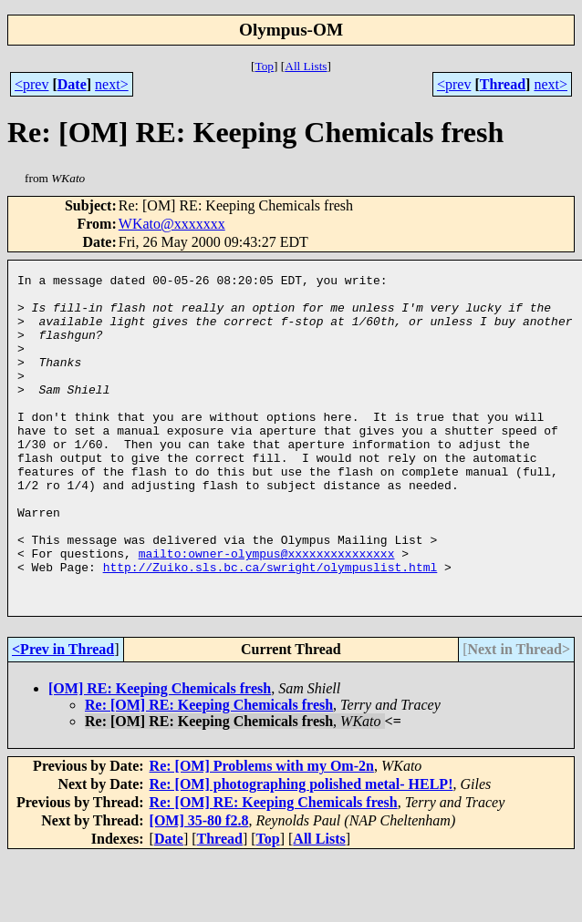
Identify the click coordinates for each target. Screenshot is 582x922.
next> (112, 84)
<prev (31, 84)
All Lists (306, 66)
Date (72, 84)
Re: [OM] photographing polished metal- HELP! (301, 849)
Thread (502, 84)
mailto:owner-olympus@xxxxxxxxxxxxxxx (267, 610)
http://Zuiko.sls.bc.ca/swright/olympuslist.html (270, 627)
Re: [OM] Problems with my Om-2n (262, 831)
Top (264, 66)
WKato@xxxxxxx (172, 223)
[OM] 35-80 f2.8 (199, 886)
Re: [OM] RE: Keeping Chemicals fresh (209, 770)
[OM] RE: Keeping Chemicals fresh (159, 754)
